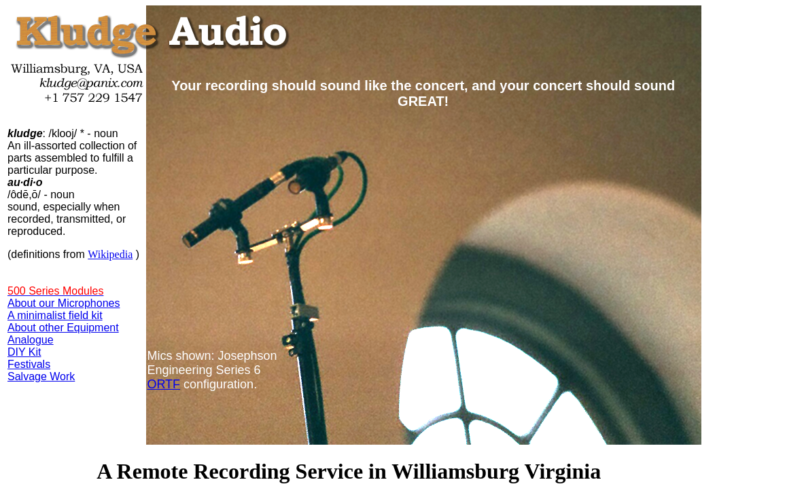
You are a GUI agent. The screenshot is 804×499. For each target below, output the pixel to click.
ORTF (163, 384)
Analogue (30, 340)
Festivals (28, 364)
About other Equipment (63, 327)
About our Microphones (63, 303)
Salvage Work (41, 376)
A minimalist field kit (55, 315)
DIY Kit (24, 352)
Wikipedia (110, 254)
